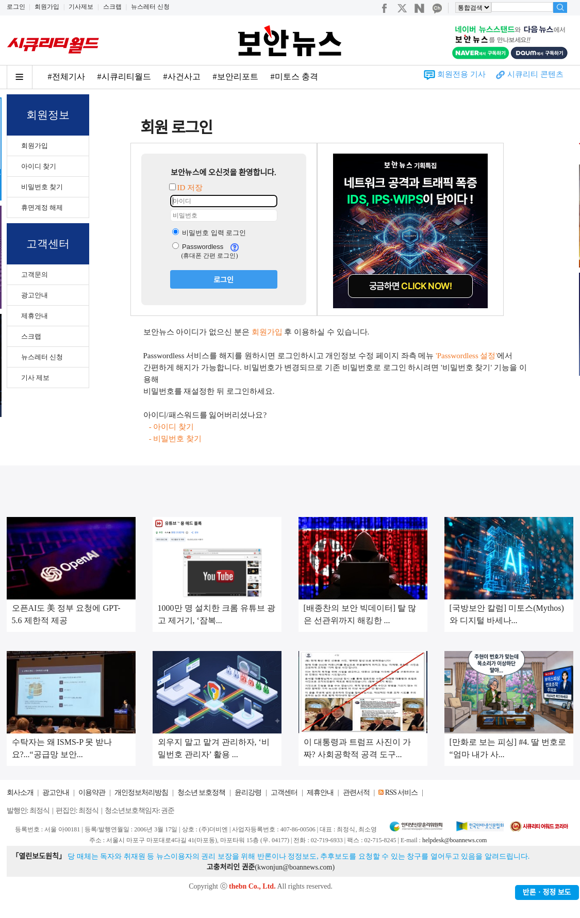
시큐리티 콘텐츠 (535, 74)
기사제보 (81, 6)
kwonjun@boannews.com (294, 867)
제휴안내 (34, 316)
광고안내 (34, 295)
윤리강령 (248, 792)
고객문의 (34, 274)
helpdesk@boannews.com (454, 840)
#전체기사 (66, 76)
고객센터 (284, 792)
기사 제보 (35, 377)
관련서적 (356, 792)
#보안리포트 (235, 76)
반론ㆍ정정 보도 (547, 892)
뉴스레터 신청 (150, 6)
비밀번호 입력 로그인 (209, 233)
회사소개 (20, 792)
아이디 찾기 (38, 166)
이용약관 (91, 792)
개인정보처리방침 (141, 792)
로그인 (16, 6)
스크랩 (112, 6)
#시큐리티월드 (124, 76)
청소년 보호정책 (201, 792)
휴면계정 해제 (42, 207)
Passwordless (198, 247)
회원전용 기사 (461, 74)
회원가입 (47, 6)
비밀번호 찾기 (42, 187)
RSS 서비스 (401, 792)
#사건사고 (182, 76)
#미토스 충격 (294, 76)
